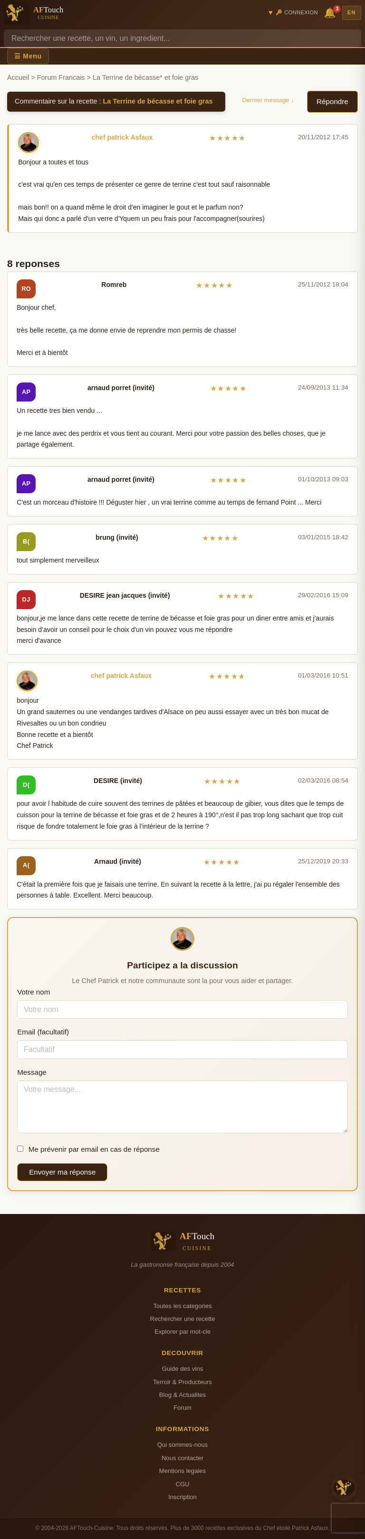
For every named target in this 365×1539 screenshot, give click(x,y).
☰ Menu (28, 56)
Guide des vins (182, 1368)
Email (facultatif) (43, 1032)
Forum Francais (61, 77)
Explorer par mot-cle (182, 1331)
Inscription (182, 1497)
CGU (182, 1484)
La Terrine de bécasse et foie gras (158, 101)
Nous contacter (182, 1458)
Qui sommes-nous (182, 1444)
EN (351, 12)
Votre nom (33, 992)
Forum (182, 1407)
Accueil (18, 77)
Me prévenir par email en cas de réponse (88, 1149)
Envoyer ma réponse (62, 1172)
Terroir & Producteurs (182, 1382)
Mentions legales (182, 1470)
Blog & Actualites (182, 1394)
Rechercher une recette (182, 1318)
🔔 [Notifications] (331, 12)
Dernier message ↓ (268, 100)
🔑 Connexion (297, 12)
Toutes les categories (182, 1306)
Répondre (332, 101)
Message (32, 1072)
